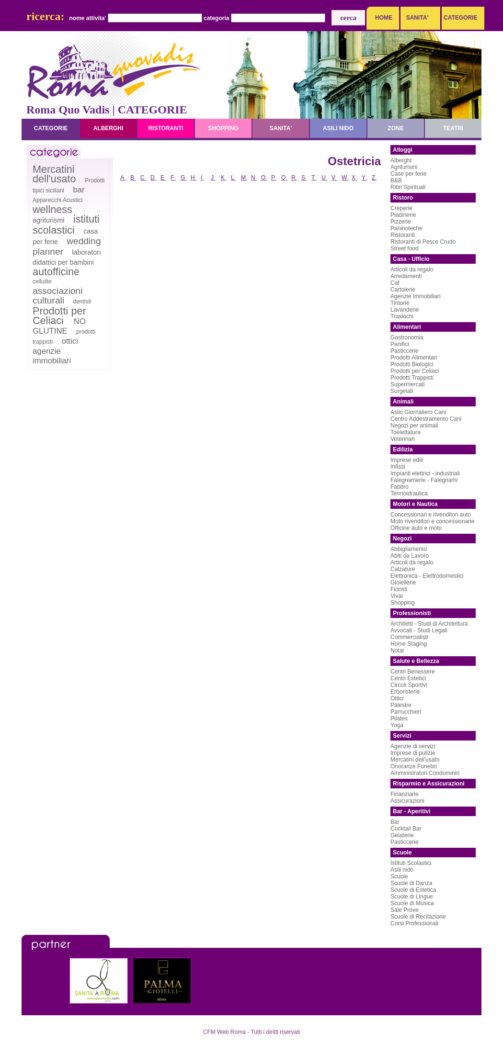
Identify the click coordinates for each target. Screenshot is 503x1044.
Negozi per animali (414, 425)
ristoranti (165, 128)
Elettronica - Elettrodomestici (427, 576)
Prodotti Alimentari (413, 357)
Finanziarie (404, 794)
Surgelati (401, 391)
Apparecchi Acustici (57, 200)
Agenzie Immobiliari (415, 296)
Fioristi (398, 589)
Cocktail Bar (406, 828)
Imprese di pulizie (412, 753)
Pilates (399, 718)
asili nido (338, 128)
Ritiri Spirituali (407, 187)
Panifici (399, 344)
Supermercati (407, 384)
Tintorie (400, 303)
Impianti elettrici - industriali (425, 473)
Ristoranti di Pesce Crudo (423, 241)
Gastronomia (406, 337)
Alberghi (401, 160)
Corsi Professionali (414, 923)
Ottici (396, 698)
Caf (395, 283)
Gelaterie (402, 835)
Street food (404, 248)
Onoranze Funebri (413, 766)
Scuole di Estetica (413, 890)
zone (395, 128)
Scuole (399, 876)
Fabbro (399, 486)
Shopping (402, 602)
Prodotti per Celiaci (59, 315)
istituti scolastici (66, 224)
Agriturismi (404, 167)
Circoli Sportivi (408, 685)
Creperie (401, 208)
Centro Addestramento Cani (425, 418)
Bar (395, 822)
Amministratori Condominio (424, 773)
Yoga (396, 725)
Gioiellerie (403, 582)
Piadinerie (403, 215)
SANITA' (417, 17)
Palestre (401, 705)
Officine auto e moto (416, 528)
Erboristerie (405, 691)
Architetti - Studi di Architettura (429, 623)
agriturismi (48, 220)
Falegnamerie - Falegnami (423, 480)
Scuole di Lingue (411, 896)
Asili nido (401, 869)
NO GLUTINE (59, 326)
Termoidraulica (409, 493)
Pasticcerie (404, 351)
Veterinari (402, 439)
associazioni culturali (58, 295)
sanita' (281, 128)
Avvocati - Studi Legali (418, 630)
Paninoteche (406, 228)
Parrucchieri (405, 711)
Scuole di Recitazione (418, 916)
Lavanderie (404, 309)
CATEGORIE (458, 17)
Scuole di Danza (411, 883)
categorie (51, 128)
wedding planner (67, 246)
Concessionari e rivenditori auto (430, 514)
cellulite (42, 281)
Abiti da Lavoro (409, 555)
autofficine (56, 272)
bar (78, 189)
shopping (223, 128)
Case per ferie (408, 173)
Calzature (402, 569)
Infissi (397, 466)
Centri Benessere (412, 671)
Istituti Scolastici (410, 863)
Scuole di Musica (412, 903)
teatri (453, 128)
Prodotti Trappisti (412, 377)
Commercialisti (409, 637)
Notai (397, 650)
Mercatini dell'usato (54, 174)
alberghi (108, 128)
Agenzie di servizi (412, 746)
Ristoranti (402, 235)
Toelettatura (405, 432)
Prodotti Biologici (411, 364)
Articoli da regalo (411, 269)
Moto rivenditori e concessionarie (432, 521)
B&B (396, 180)
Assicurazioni (407, 800)
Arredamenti (406, 276)
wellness (52, 209)
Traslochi (401, 316)
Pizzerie (400, 221)
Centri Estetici (408, 678)
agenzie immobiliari (52, 356)
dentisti (82, 301)
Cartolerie (402, 289)
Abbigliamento (408, 549)
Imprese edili (406, 460)
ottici (69, 341)
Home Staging (408, 643)
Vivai (396, 596)
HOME (383, 17)
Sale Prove (404, 910)
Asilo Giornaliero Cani (418, 412)
